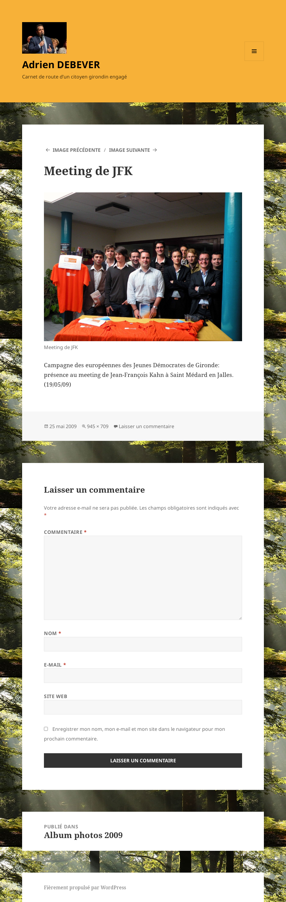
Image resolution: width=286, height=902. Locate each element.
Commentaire (65, 532)
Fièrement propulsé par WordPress (85, 887)
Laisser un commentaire (146, 426)
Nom (52, 633)
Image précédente (77, 150)
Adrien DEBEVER (61, 64)
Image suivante (129, 150)
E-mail (55, 664)
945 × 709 (97, 426)
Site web (55, 696)
